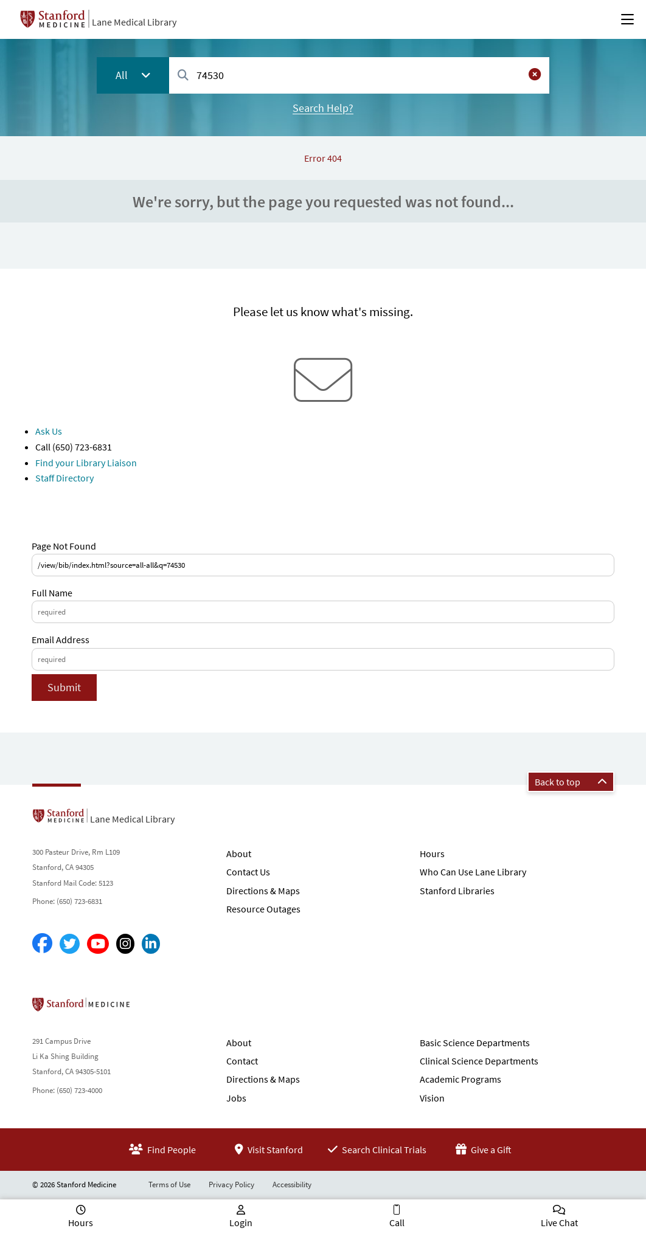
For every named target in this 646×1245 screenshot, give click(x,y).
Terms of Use (169, 1184)
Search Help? (323, 108)
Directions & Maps (263, 891)
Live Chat (559, 1222)
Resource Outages (263, 909)
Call (397, 1222)
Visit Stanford (269, 1149)
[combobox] (359, 75)
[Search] (183, 75)
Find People (162, 1149)
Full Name (52, 593)
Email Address (60, 639)
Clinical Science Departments (479, 1061)
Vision (432, 1098)
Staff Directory (64, 478)
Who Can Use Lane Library (473, 872)
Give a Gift (484, 1149)
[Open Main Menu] (627, 19)
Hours (432, 853)
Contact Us (248, 872)
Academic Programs (460, 1079)
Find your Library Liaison (86, 463)
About (238, 853)
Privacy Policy (231, 1184)
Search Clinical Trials (377, 1149)
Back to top (571, 782)
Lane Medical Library (134, 22)
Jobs (236, 1098)
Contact (242, 1061)
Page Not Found (64, 546)
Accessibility (292, 1184)
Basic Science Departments (475, 1042)
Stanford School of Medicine (151, 1008)
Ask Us (48, 431)
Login (240, 1222)
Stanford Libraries (457, 891)
